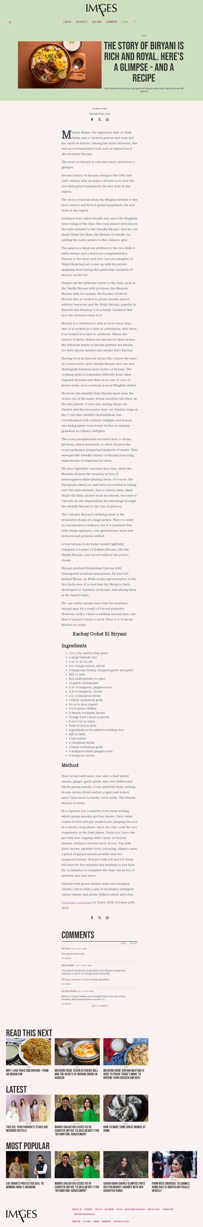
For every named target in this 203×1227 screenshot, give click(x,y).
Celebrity (82, 22)
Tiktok (119, 1209)
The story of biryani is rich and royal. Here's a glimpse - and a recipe (144, 62)
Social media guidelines (135, 1209)
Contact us (77, 1209)
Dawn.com (76, 1221)
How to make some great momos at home (124, 1129)
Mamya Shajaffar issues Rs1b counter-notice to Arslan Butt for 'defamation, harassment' (77, 1130)
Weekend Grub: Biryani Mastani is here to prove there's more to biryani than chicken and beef (123, 1074)
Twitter (98, 1209)
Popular (133, 943)
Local (125, 22)
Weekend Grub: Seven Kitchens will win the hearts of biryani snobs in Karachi (76, 1074)
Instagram (109, 1209)
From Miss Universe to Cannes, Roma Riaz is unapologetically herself (171, 1187)
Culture (97, 22)
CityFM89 (87, 1221)
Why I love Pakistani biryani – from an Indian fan (27, 1072)
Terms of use (168, 1209)
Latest (67, 22)
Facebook (88, 1209)
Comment (111, 22)
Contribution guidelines (84, 1214)
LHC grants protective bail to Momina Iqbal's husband (25, 1185)
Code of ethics (153, 1209)
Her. (135, 21)
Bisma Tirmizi (101, 108)
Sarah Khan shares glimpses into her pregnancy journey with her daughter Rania (124, 1187)
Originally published (77, 902)
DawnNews (106, 1221)
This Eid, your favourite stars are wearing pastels (27, 1129)
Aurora (96, 1221)
